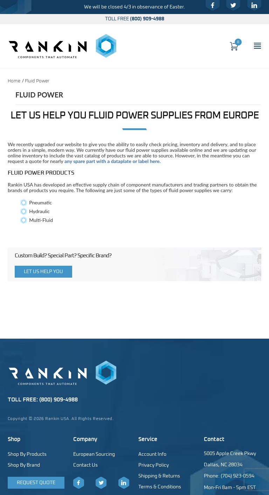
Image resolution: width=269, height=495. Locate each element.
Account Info (152, 454)
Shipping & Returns (159, 476)
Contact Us (85, 465)
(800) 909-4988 (147, 18)
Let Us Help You (43, 271)
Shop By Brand (24, 465)
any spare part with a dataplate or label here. (112, 161)
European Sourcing (94, 454)
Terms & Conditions (159, 486)
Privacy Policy (153, 465)
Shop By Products (27, 454)
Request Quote (36, 482)
